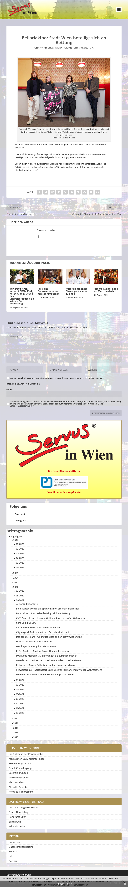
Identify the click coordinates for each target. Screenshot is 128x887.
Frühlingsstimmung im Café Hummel (36, 646)
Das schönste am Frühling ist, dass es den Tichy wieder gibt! (49, 636)
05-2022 (20, 680)
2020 (15, 723)
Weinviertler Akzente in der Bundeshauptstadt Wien (45, 674)
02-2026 (20, 548)
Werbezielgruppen (19, 777)
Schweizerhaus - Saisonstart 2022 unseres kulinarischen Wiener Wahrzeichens (59, 669)
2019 (15, 727)
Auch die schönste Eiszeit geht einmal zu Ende (77, 291)
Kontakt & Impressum (21, 791)
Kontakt (13, 851)
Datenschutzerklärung (21, 846)
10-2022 (20, 703)
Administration (17, 826)
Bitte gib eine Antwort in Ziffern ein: (23, 383)
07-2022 (20, 689)
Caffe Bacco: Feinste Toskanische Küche (38, 627)
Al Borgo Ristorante (27, 603)
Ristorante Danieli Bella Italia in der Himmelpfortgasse (46, 665)
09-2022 (20, 698)
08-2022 (20, 694)
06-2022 (20, 684)
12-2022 (20, 712)
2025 (15, 573)
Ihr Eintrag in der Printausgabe (26, 753)
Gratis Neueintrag (19, 812)
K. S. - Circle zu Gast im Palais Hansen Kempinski (43, 651)
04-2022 (84, 47)
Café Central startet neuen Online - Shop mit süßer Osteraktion (51, 618)
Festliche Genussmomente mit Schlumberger (48, 291)
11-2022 (20, 708)
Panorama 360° (17, 816)
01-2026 (20, 544)
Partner (13, 861)
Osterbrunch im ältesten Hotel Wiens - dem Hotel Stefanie (48, 660)
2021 (15, 718)
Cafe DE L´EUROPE (26, 622)
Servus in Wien (55, 47)
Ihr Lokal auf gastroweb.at (23, 807)
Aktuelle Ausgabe (18, 787)
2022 (15, 587)
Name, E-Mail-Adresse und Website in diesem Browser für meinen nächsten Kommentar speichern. (57, 378)
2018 (15, 732)
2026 (15, 540)
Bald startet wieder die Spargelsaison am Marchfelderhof (47, 608)
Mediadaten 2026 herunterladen (27, 758)
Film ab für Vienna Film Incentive (34, 641)
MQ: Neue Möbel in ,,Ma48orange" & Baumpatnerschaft (46, 655)
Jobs (11, 856)
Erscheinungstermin (20, 763)
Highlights (16, 536)
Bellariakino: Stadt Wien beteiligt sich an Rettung (43, 613)
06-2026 (20, 567)
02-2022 (20, 590)
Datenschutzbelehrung (21, 405)
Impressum (15, 842)
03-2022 (20, 595)
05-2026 (20, 562)
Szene (77, 47)
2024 (15, 577)
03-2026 (20, 553)
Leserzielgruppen (18, 772)
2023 (15, 582)
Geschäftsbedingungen (21, 768)
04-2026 (20, 558)
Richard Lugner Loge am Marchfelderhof (106, 290)
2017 (15, 737)
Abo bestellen (16, 782)
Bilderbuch (15, 821)
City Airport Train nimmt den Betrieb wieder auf (42, 632)
